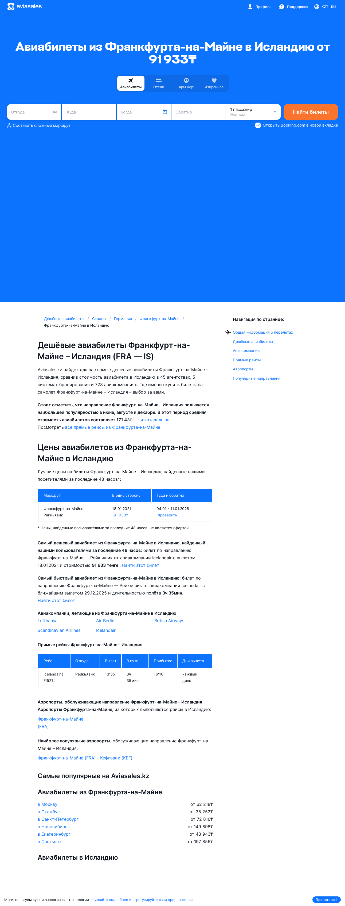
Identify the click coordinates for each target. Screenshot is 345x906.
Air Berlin (105, 620)
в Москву (47, 804)
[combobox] (34, 112)
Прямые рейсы (247, 360)
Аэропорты (243, 369)
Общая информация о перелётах (263, 332)
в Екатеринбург (54, 834)
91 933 (120, 515)
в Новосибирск (54, 826)
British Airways (169, 620)
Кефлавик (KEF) (116, 758)
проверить (167, 515)
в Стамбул (49, 811)
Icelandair (106, 630)
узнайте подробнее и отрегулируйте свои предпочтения (144, 899)
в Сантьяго (49, 841)
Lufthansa (47, 620)
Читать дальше (153, 419)
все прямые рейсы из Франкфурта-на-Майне (112, 427)
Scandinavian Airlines (59, 630)
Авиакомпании (246, 350)
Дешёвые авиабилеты (253, 341)
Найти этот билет (140, 565)
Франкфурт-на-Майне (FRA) (60, 722)
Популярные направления (256, 378)
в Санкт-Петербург (58, 819)
